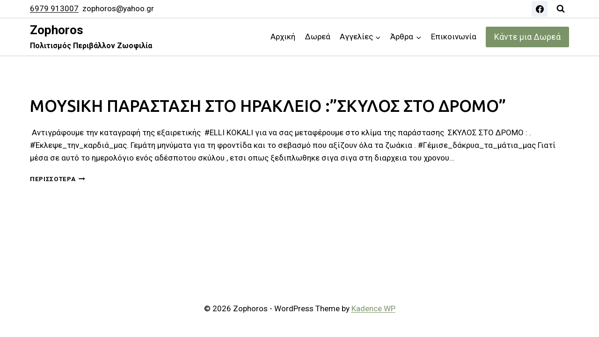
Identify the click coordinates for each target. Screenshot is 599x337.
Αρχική (282, 36)
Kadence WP (373, 308)
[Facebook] (540, 9)
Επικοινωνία (453, 36)
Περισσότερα (57, 179)
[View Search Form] (560, 8)
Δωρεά (317, 36)
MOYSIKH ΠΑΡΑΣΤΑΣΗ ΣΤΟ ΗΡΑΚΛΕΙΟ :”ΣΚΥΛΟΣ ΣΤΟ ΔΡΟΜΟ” (268, 105)
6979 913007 (54, 8)
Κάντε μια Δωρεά (527, 37)
